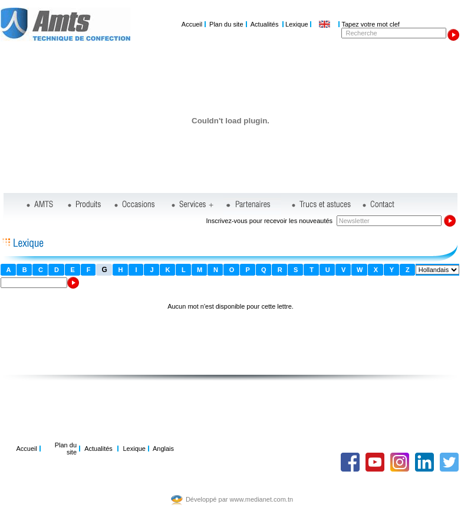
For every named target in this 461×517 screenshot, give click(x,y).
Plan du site (226, 24)
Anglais (163, 448)
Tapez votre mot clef (370, 24)
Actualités (265, 24)
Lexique (296, 24)
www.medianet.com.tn (262, 499)
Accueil (192, 24)
